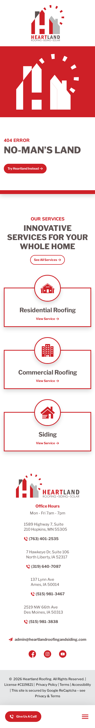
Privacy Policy (46, 684)
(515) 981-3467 (50, 594)
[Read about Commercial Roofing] (47, 369)
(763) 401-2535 (44, 539)
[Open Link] (47, 260)
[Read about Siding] (47, 431)
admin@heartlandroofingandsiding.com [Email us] (50, 639)
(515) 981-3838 (43, 621)
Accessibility (81, 684)
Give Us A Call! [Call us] (26, 716)
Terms (64, 684)
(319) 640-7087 (46, 566)
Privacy (40, 696)
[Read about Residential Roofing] (47, 307)
